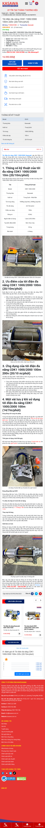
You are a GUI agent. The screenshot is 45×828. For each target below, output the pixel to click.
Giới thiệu (4, 724)
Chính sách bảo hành (7, 761)
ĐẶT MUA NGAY (22, 69)
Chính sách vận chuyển (8, 759)
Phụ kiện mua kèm (13, 642)
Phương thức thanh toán (8, 751)
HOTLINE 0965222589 (12, 63)
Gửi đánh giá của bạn (22, 674)
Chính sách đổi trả (6, 756)
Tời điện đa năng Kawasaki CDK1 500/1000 (11, 627)
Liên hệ (3, 726)
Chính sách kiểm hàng (7, 764)
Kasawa (37, 585)
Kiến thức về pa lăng (7, 737)
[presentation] (36, 600)
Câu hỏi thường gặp (7, 732)
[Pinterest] (40, 593)
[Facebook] (32, 593)
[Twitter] (36, 593)
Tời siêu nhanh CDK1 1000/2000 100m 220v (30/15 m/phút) (31, 627)
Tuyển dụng (4, 729)
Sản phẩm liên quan (15, 601)
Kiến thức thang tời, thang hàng (10, 739)
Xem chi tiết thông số (7, 143)
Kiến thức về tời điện (7, 742)
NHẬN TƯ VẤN (33, 63)
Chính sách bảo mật (7, 754)
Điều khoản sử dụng (7, 748)
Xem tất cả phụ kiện (22, 648)
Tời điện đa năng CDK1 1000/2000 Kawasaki (17, 155)
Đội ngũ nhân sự (6, 734)
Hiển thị (39, 149)
